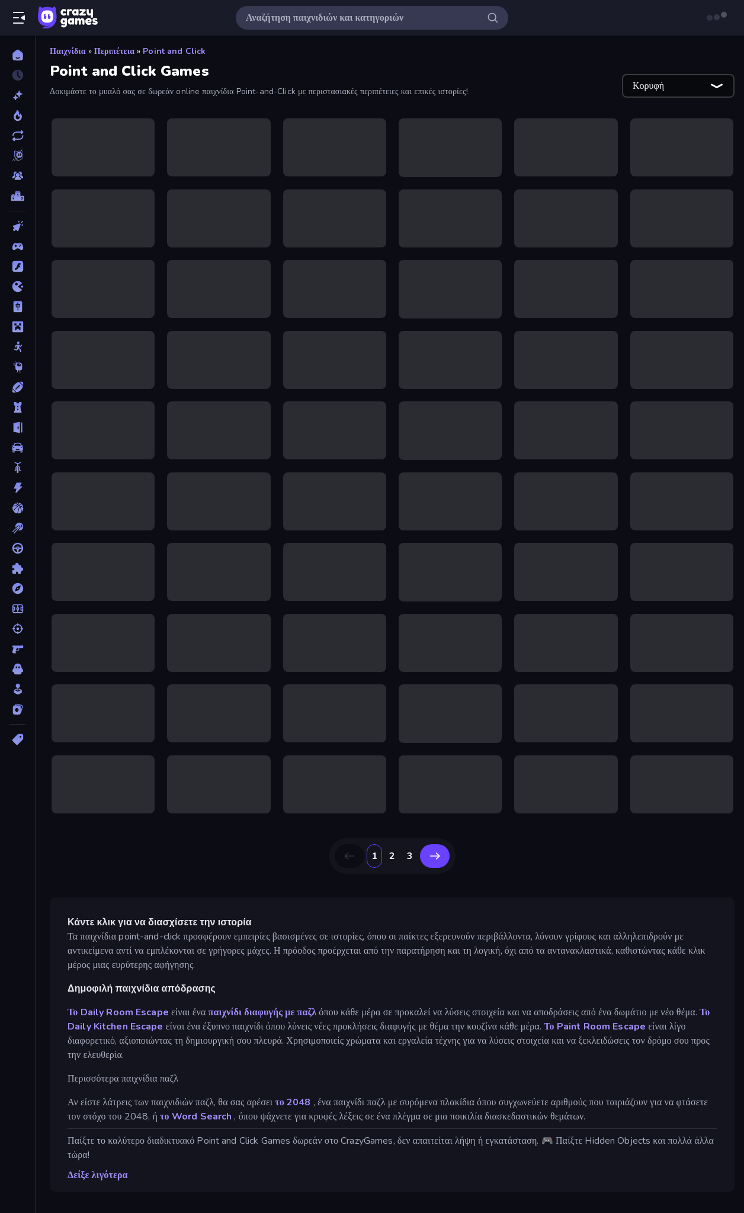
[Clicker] (17, 226)
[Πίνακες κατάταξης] (17, 196)
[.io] (17, 286)
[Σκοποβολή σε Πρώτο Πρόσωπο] (17, 649)
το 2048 (292, 1102)
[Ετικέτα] (17, 739)
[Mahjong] (17, 307)
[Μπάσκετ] (17, 508)
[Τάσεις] (17, 115)
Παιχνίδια (68, 51)
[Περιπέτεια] (17, 588)
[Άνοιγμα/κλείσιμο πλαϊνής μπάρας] (19, 18)
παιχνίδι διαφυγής (246, 1012)
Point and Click (174, 51)
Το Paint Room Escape (595, 1026)
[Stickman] (17, 347)
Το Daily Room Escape (118, 1012)
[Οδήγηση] (17, 548)
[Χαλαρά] (17, 689)
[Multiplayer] (17, 176)
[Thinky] (17, 367)
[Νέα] (17, 95)
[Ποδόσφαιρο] (17, 609)
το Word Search (196, 1116)
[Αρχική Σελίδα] (17, 55)
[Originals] (17, 156)
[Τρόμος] (17, 669)
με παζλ (300, 1012)
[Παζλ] (17, 568)
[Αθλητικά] (17, 387)
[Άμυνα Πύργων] (17, 407)
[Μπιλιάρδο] (17, 528)
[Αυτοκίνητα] (17, 447)
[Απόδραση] (17, 427)
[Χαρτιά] (17, 709)
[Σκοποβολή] (17, 629)
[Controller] (17, 246)
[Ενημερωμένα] (17, 136)
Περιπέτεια (114, 51)
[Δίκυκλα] (17, 468)
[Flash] (17, 266)
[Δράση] (17, 488)
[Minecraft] (17, 327)
